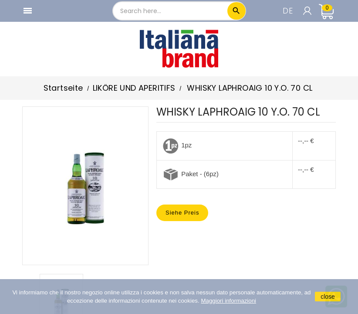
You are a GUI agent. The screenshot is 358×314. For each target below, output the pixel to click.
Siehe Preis (182, 212)
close (328, 296)
